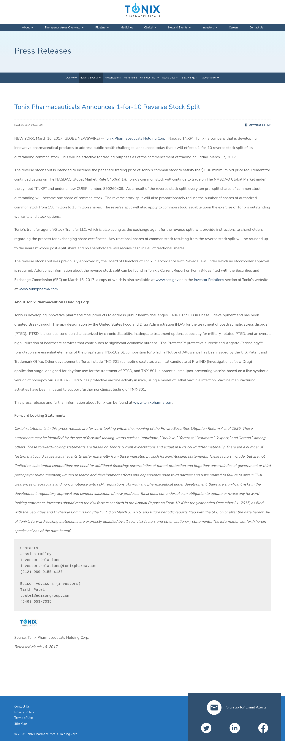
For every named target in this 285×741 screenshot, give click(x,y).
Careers (233, 27)
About (28, 27)
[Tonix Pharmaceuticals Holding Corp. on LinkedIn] (234, 728)
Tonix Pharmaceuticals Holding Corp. (135, 138)
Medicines (127, 27)
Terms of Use (23, 718)
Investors (210, 27)
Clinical (150, 27)
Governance (209, 77)
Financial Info (147, 77)
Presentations (113, 77)
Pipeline (102, 27)
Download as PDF (258, 125)
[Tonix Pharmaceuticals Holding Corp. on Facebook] (263, 728)
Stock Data (168, 77)
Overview (71, 77)
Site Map (20, 723)
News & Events (179, 27)
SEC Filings (188, 77)
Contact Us (256, 27)
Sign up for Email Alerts (237, 707)
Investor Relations (209, 279)
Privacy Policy (24, 712)
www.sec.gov (167, 279)
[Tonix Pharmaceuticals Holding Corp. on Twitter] (206, 728)
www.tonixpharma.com (38, 289)
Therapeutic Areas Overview (64, 27)
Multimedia (130, 77)
